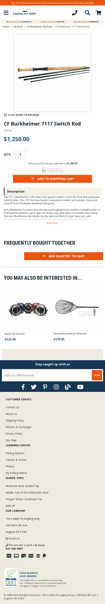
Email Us (13, 538)
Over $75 (52, 22)
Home (6, 26)
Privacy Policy (14, 433)
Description (16, 191)
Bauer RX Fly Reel (15, 333)
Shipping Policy (15, 420)
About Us (11, 414)
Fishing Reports (15, 453)
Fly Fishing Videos (16, 473)
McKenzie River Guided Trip (22, 486)
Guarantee (18, 22)
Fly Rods (18, 26)
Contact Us (12, 407)
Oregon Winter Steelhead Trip (24, 499)
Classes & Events (16, 460)
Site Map (11, 440)
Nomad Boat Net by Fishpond (70, 333)
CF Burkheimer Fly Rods (39, 26)
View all (10, 505)
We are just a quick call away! (25, 546)
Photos (10, 466)
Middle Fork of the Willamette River (27, 492)
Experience (86, 22)
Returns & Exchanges (19, 427)
